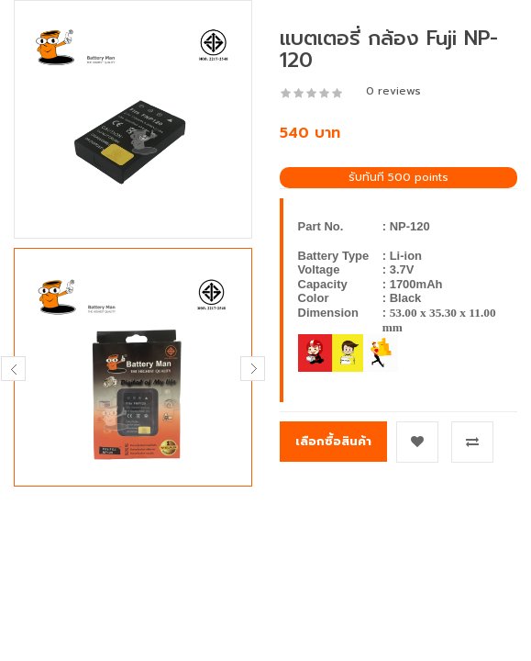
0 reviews (393, 91)
